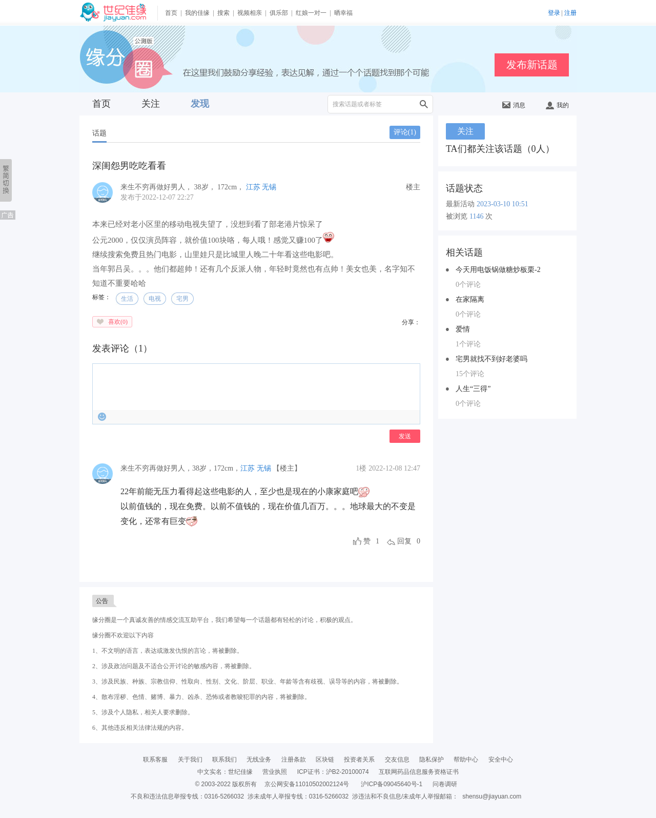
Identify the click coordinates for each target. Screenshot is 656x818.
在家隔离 (470, 299)
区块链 (325, 759)
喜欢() (118, 321)
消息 (513, 105)
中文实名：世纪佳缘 (225, 771)
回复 (404, 541)
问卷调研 (445, 784)
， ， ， (183, 187)
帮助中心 (466, 759)
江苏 (253, 187)
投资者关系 (359, 759)
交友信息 (397, 759)
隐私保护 (431, 759)
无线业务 (259, 759)
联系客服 (155, 759)
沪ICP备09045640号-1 (391, 784)
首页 (171, 12)
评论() (405, 132)
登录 (554, 12)
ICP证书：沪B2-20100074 (333, 771)
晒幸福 (343, 12)
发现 (200, 104)
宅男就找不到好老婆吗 (491, 359)
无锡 (269, 187)
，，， (180, 468)
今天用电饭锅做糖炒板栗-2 (498, 270)
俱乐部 (279, 12)
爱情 (463, 329)
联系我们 (224, 759)
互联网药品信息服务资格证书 (419, 771)
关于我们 (190, 759)
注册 (570, 12)
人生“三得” (473, 389)
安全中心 (500, 759)
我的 (557, 105)
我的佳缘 (197, 12)
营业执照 (274, 771)
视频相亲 (249, 12)
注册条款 (293, 759)
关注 (150, 104)
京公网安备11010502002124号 (306, 784)
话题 (99, 133)
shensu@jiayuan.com (491, 796)
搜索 (223, 12)
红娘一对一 (311, 12)
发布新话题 (532, 64)
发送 (405, 436)
